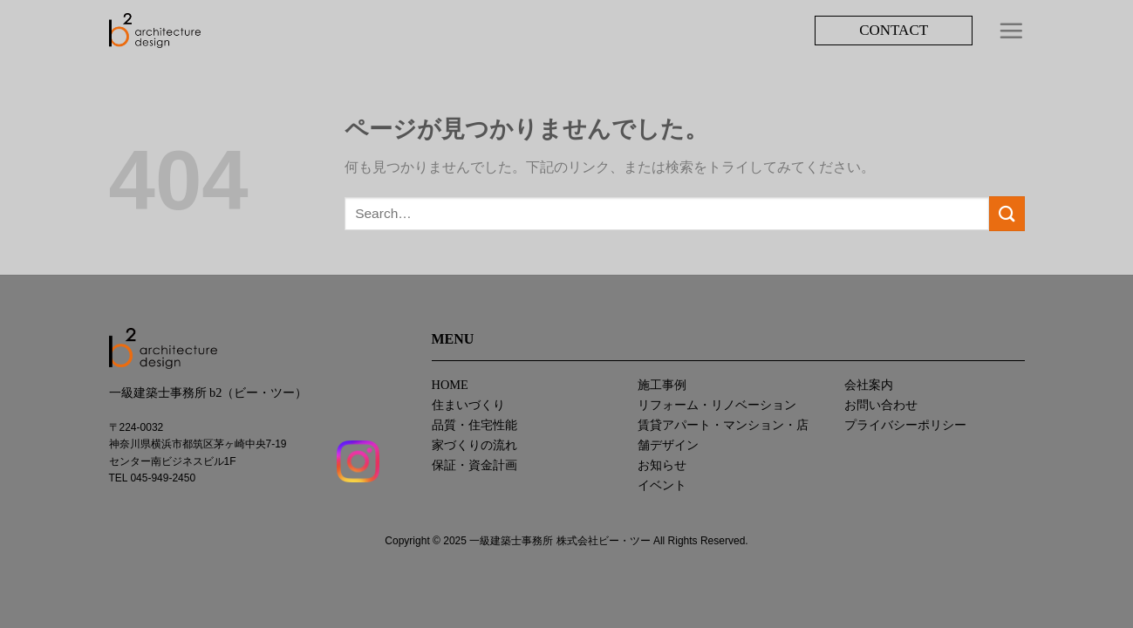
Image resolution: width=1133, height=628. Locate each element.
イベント (662, 485)
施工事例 (662, 385)
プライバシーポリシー (905, 425)
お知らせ (662, 465)
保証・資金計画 (474, 465)
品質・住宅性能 (474, 425)
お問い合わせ (881, 405)
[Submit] (1006, 213)
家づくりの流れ (474, 445)
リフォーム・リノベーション (717, 405)
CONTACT (893, 30)
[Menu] (1011, 30)
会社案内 (868, 385)
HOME (450, 385)
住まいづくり (468, 405)
